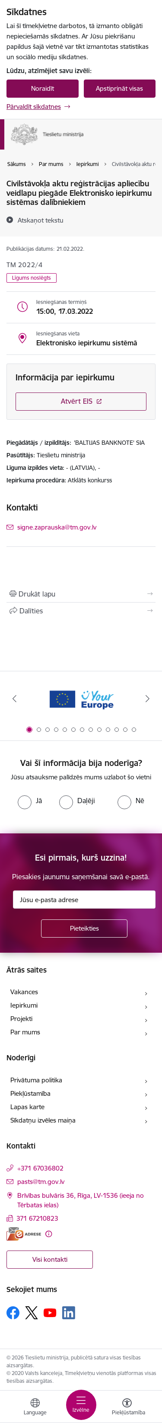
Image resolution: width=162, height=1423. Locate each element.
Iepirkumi (24, 1005)
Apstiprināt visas (119, 88)
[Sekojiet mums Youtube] (50, 1312)
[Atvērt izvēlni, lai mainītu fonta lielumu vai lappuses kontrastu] (127, 1408)
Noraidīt (42, 88)
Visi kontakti (49, 1259)
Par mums (25, 1032)
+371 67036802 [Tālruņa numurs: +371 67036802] (40, 1168)
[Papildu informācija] (48, 1234)
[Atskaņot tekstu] (41, 220)
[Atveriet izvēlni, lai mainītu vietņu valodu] (35, 1408)
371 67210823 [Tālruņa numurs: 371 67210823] (37, 1218)
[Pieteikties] (84, 928)
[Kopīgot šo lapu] (81, 611)
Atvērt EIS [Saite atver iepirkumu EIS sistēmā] (76, 401)
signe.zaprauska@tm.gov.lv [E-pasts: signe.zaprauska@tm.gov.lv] (56, 527)
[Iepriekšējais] (14, 698)
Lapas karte (27, 1107)
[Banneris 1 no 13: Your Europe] (81, 699)
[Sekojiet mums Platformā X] (31, 1312)
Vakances (24, 992)
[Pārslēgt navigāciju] (81, 1405)
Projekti (21, 1019)
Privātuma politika (36, 1080)
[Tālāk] (147, 698)
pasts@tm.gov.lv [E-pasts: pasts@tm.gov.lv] (40, 1181)
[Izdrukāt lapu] (81, 594)
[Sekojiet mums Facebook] (12, 1312)
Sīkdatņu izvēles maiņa (43, 1120)
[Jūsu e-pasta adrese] (84, 899)
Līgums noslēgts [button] (31, 277)
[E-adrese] (23, 1234)
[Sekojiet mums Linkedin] (68, 1312)
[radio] (30, 800)
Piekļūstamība (30, 1093)
